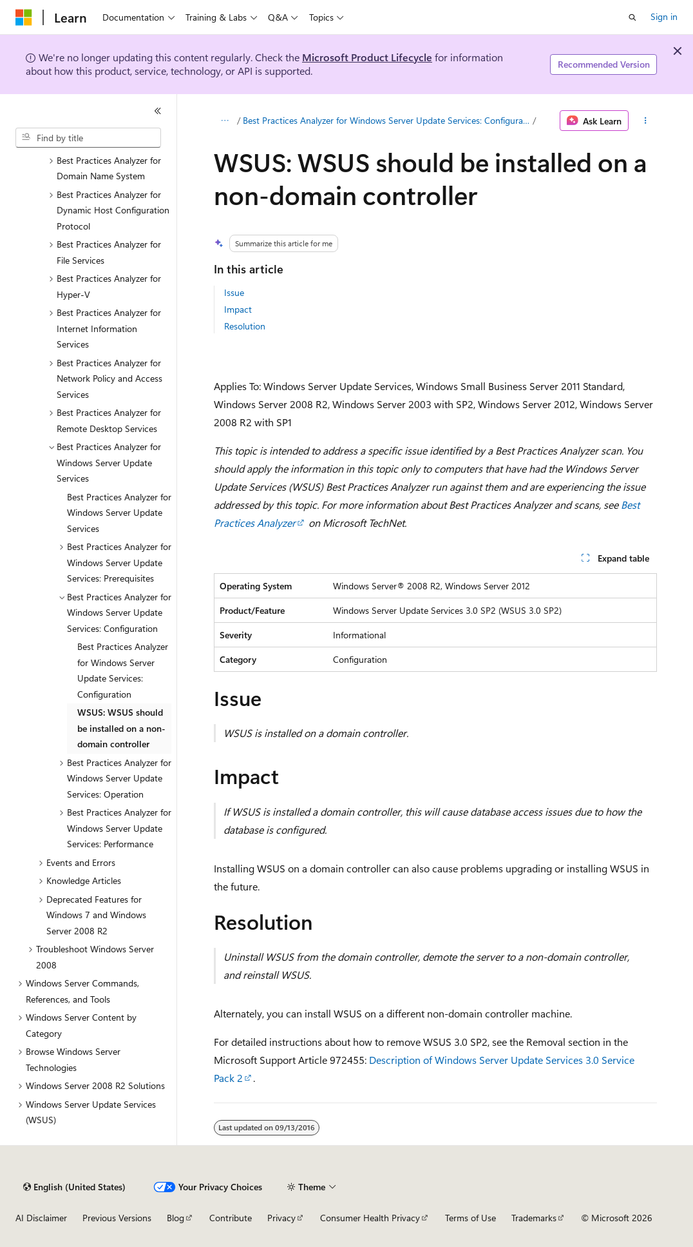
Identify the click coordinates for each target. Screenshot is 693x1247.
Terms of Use (470, 1218)
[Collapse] (157, 111)
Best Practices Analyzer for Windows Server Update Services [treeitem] (119, 513)
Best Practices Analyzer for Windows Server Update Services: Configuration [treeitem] (122, 670)
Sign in (664, 16)
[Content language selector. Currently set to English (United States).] (74, 1187)
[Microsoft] (23, 17)
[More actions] (645, 120)
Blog (175, 1218)
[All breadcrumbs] (225, 120)
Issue (234, 292)
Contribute (230, 1218)
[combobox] (88, 138)
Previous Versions (116, 1218)
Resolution (244, 326)
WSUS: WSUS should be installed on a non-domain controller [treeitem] (121, 728)
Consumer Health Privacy (370, 1218)
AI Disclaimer (41, 1218)
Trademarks (533, 1218)
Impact (238, 309)
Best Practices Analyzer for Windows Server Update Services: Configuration (386, 120)
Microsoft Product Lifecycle (367, 57)
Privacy (281, 1218)
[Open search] (632, 17)
